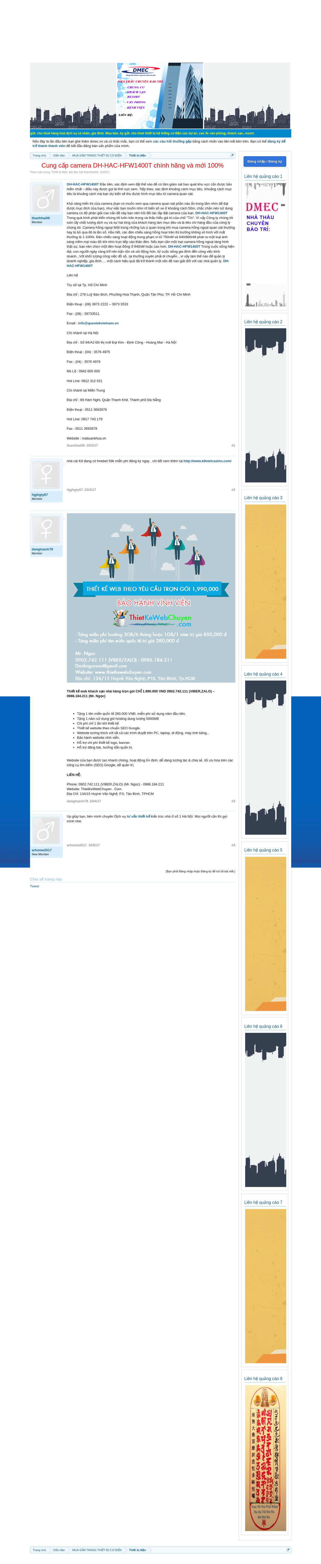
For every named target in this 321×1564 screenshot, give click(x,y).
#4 (233, 845)
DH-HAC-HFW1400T (83, 184)
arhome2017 (42, 850)
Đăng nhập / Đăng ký (265, 161)
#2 (233, 490)
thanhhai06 (91, 172)
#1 (233, 445)
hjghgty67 (40, 495)
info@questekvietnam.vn (98, 323)
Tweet (34, 886)
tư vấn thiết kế (138, 816)
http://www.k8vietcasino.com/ (207, 461)
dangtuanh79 (42, 549)
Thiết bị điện (59, 172)
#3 (233, 801)
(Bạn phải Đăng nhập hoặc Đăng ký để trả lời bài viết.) (200, 871)
